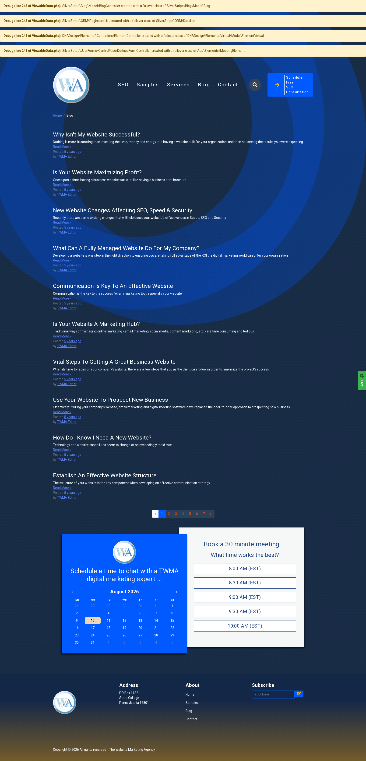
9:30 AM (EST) (245, 636)
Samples (148, 97)
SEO (123, 97)
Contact (228, 97)
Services (178, 97)
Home (57, 140)
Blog (206, 98)
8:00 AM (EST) (245, 593)
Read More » (62, 171)
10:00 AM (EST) (245, 650)
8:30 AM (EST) (245, 607)
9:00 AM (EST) (245, 622)
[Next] (211, 538)
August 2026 (124, 616)
